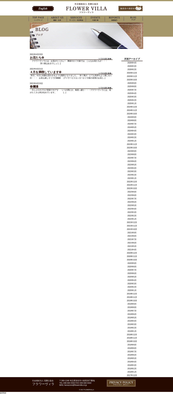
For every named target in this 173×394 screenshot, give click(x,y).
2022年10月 (132, 188)
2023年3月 (132, 171)
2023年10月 (132, 148)
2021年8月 (132, 236)
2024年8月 (132, 120)
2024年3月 (132, 134)
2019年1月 (132, 331)
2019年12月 (132, 294)
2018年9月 (132, 345)
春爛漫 (34, 86)
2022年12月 (132, 182)
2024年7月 (132, 124)
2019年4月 (132, 321)
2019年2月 (132, 328)
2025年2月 (132, 100)
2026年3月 (132, 66)
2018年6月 (132, 355)
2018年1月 (132, 372)
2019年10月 (132, 301)
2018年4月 (132, 362)
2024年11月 (132, 110)
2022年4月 (132, 209)
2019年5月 (132, 318)
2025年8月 (132, 86)
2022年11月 (132, 185)
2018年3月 (132, 365)
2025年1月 (132, 103)
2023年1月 (132, 178)
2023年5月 (132, 165)
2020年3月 (132, 284)
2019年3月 (132, 324)
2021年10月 (132, 229)
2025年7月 (132, 90)
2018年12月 (132, 335)
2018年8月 (132, 348)
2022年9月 (132, 192)
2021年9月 (132, 233)
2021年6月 (132, 243)
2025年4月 (132, 93)
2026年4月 (132, 63)
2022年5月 (132, 205)
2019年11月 (132, 297)
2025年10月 (132, 80)
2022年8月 (132, 195)
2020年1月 (132, 290)
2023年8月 (132, 154)
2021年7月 (132, 239)
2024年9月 (132, 117)
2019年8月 (132, 307)
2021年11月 (132, 226)
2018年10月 (132, 341)
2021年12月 (132, 222)
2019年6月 (132, 314)
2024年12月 (132, 107)
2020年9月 (132, 263)
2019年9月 (132, 304)
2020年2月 (132, 287)
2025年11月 (132, 76)
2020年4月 (132, 280)
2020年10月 (132, 260)
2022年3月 (132, 212)
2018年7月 (132, 352)
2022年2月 (132, 216)
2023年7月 (132, 158)
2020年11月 (132, 256)
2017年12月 (132, 375)
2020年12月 (132, 253)
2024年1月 (132, 141)
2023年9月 (132, 151)
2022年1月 (132, 219)
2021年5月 (132, 246)
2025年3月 (132, 97)
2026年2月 (132, 69)
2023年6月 (132, 161)
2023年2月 (132, 175)
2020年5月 (132, 277)
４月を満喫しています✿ (45, 72)
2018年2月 (132, 369)
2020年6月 (132, 273)
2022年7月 (132, 199)
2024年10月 (132, 114)
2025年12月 (132, 73)
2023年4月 (132, 168)
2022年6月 (132, 202)
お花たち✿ (37, 57)
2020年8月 (132, 267)
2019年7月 (132, 311)
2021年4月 (132, 250)
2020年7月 (132, 270)
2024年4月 (132, 131)
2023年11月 (132, 144)
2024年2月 (132, 137)
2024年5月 (132, 127)
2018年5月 (132, 358)
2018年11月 (132, 338)
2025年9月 (132, 83)
